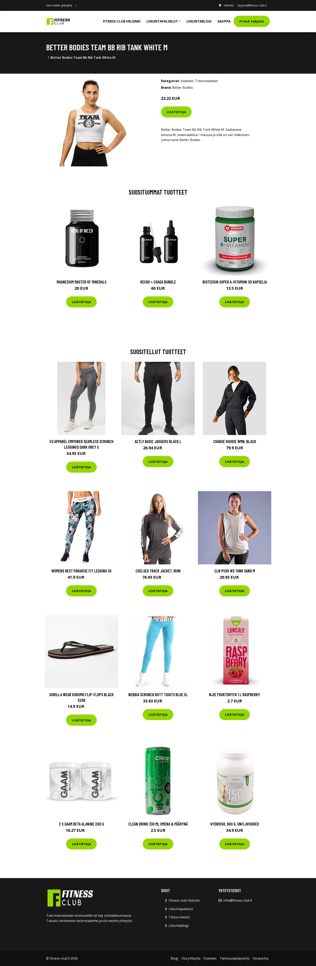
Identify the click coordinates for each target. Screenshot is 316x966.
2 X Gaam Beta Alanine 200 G (81, 823)
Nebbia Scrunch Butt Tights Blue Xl (158, 694)
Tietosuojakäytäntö (234, 958)
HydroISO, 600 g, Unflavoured (234, 823)
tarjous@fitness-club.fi (252, 5)
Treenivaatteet (206, 81)
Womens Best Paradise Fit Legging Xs (81, 570)
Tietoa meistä (179, 917)
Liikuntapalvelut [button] (162, 21)
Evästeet (210, 958)
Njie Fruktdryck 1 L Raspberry (234, 694)
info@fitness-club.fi (237, 900)
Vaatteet (187, 81)
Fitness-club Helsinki (121, 21)
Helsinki (229, 5)
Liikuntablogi (199, 21)
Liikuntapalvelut (181, 909)
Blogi (174, 958)
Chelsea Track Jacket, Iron (158, 570)
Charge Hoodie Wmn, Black (234, 441)
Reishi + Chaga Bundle (158, 281)
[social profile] (76, 5)
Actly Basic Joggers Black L (158, 441)
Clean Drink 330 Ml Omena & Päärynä (158, 823)
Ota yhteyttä (191, 958)
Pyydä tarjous (251, 21)
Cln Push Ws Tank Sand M (234, 570)
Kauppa (224, 21)
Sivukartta (260, 958)
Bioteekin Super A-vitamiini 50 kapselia (235, 281)
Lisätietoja (176, 112)
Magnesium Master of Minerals (81, 281)
